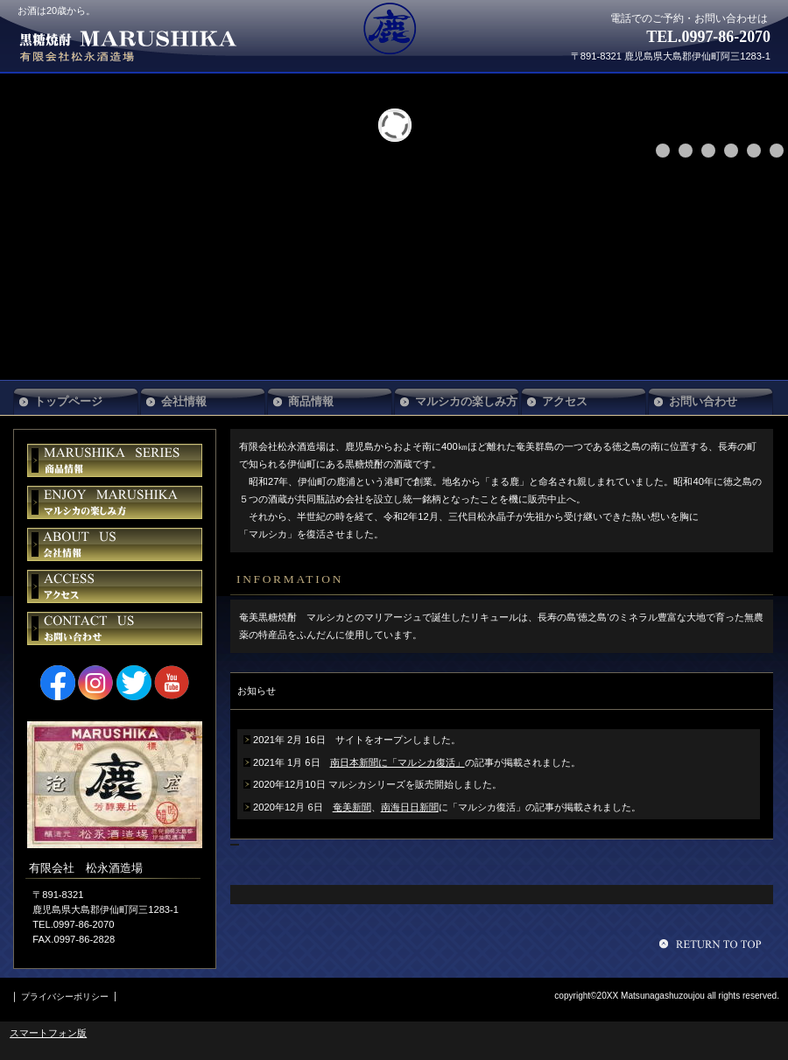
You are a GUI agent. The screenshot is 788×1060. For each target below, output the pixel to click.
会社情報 (114, 544)
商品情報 (114, 460)
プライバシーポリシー (65, 996)
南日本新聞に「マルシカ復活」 (397, 762)
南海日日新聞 (410, 807)
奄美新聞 (352, 807)
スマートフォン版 (48, 1033)
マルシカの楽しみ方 (466, 401)
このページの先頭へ (712, 943)
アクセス (114, 586)
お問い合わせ (114, 628)
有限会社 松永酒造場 (147, 46)
